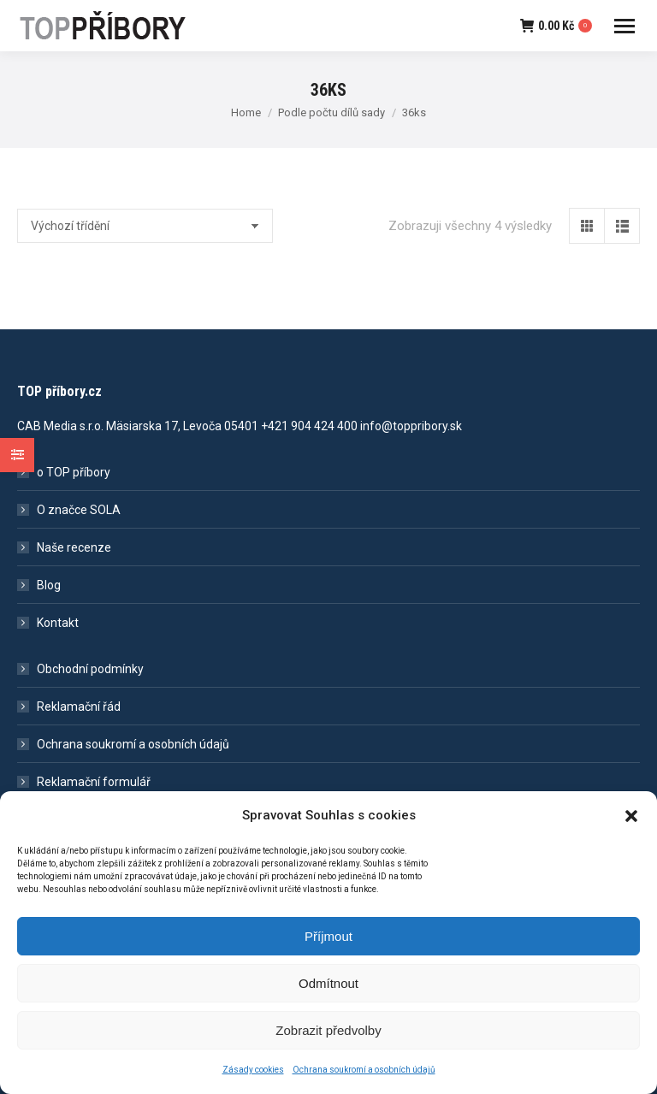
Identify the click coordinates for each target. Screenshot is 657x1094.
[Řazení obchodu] (145, 226)
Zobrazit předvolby (328, 1043)
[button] (631, 828)
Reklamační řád (79, 706)
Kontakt (58, 623)
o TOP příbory (73, 472)
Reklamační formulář (94, 782)
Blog (49, 585)
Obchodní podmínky (90, 669)
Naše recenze (74, 547)
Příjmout (328, 949)
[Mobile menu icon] (624, 26)
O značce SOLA (79, 510)
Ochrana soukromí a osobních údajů (133, 744)
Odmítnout (328, 996)
